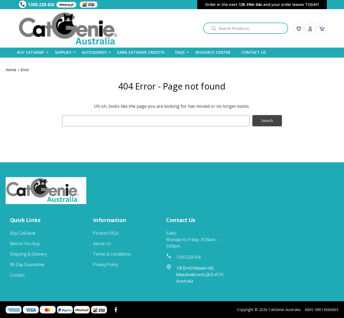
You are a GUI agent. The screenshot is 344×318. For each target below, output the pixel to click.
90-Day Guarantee (27, 264)
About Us (102, 243)
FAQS (180, 52)
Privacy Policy (105, 264)
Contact (17, 275)
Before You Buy (25, 243)
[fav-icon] (299, 28)
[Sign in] (310, 28)
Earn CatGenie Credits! (140, 52)
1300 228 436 (41, 5)
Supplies (63, 52)
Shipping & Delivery (28, 254)
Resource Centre (213, 52)
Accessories (94, 52)
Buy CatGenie (30, 52)
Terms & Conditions (112, 254)
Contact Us (253, 52)
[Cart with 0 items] (322, 28)
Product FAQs (106, 233)
